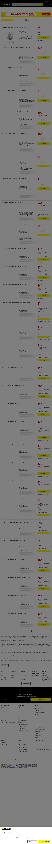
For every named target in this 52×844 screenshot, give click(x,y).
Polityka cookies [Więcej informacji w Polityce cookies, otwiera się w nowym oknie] (4, 838)
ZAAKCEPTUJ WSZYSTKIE (44, 841)
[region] (26, 835)
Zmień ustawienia (32, 841)
